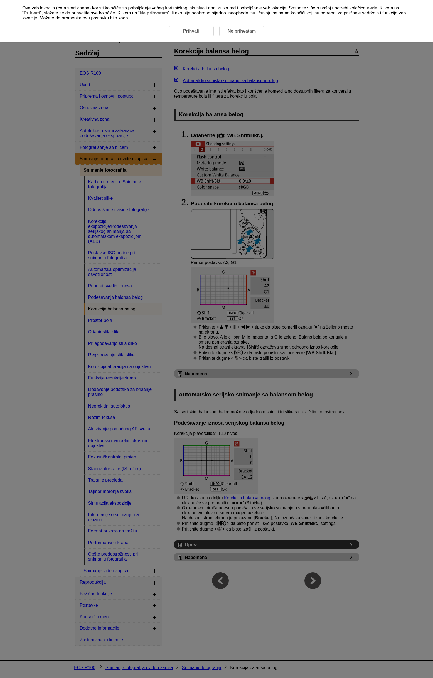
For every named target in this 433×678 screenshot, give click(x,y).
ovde (372, 8)
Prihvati (32, 13)
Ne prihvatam (154, 13)
